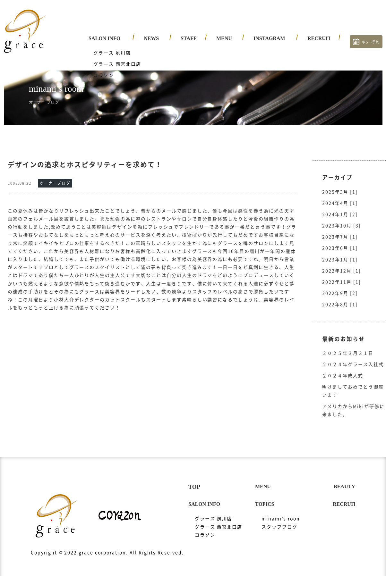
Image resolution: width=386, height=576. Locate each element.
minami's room (281, 512)
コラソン (205, 528)
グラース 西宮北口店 (219, 520)
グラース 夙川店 (213, 512)
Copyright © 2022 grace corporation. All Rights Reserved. (107, 546)
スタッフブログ (279, 520)
